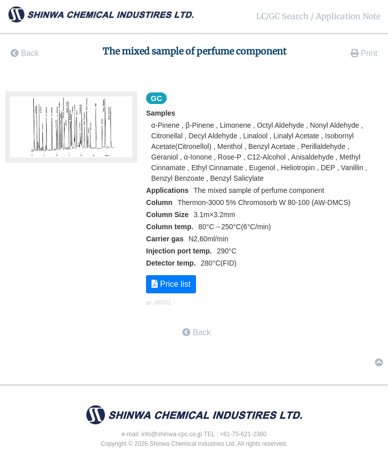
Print (364, 53)
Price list (171, 284)
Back (25, 53)
